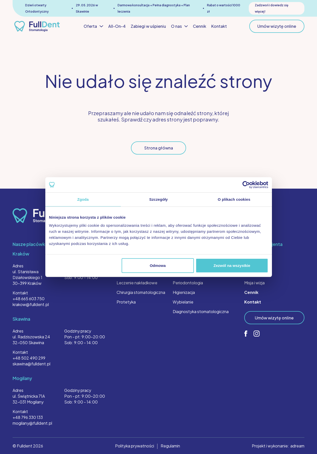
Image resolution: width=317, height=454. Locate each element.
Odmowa (158, 265)
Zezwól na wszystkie (232, 265)
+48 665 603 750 (29, 298)
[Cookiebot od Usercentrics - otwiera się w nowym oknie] (246, 185)
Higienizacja (184, 292)
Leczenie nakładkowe (137, 282)
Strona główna (158, 147)
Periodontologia (188, 282)
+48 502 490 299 (29, 358)
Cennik (199, 26)
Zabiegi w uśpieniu (148, 26)
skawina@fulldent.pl (31, 363)
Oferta (93, 26)
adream (297, 445)
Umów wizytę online (276, 26)
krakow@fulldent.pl (31, 304)
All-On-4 (117, 26)
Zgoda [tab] (83, 199)
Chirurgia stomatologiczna (141, 292)
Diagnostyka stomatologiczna (201, 311)
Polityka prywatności (134, 445)
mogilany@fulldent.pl (32, 423)
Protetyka (126, 302)
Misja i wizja (254, 282)
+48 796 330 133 (28, 417)
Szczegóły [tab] (158, 199)
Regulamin (170, 445)
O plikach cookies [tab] (234, 199)
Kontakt (219, 26)
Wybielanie (183, 302)
